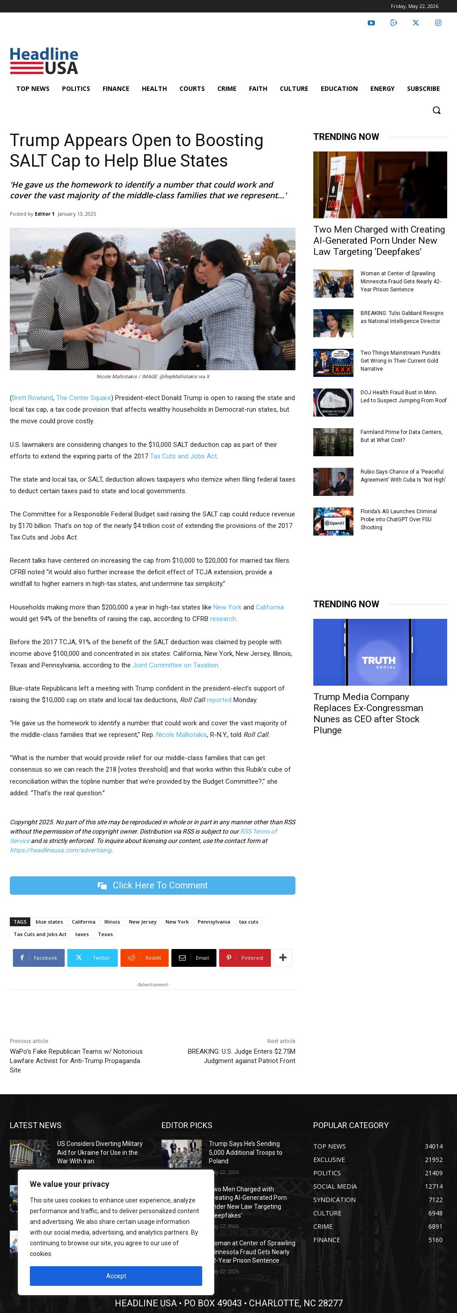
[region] (116, 1232)
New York (227, 607)
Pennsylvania (214, 921)
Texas (105, 934)
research (223, 619)
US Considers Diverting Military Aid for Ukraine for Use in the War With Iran (100, 1152)
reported (219, 700)
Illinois (112, 921)
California (270, 607)
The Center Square (83, 398)
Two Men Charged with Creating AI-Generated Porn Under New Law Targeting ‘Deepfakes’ (379, 240)
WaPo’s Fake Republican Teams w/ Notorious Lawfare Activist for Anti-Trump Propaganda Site (76, 1060)
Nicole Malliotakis (181, 735)
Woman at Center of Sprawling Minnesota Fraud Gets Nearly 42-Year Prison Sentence (401, 281)
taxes (82, 934)
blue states (49, 921)
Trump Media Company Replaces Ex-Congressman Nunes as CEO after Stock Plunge (368, 713)
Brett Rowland (32, 398)
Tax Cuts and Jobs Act (183, 456)
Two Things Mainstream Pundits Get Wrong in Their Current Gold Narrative (400, 361)
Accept (116, 1276)
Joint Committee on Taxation (175, 665)
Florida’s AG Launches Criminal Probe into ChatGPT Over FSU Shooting (399, 519)
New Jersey (143, 921)
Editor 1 (44, 213)
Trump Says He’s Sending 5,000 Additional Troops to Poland (246, 1152)
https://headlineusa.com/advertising (60, 850)
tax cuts (248, 921)
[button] (436, 110)
